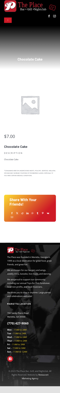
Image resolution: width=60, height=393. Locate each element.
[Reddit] (22, 213)
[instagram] (54, 16)
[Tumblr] (37, 213)
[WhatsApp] (32, 213)
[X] (17, 213)
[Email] (12, 217)
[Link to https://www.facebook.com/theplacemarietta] (10, 359)
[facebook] (49, 16)
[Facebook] (12, 213)
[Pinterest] (42, 213)
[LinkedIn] (27, 213)
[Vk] (47, 213)
